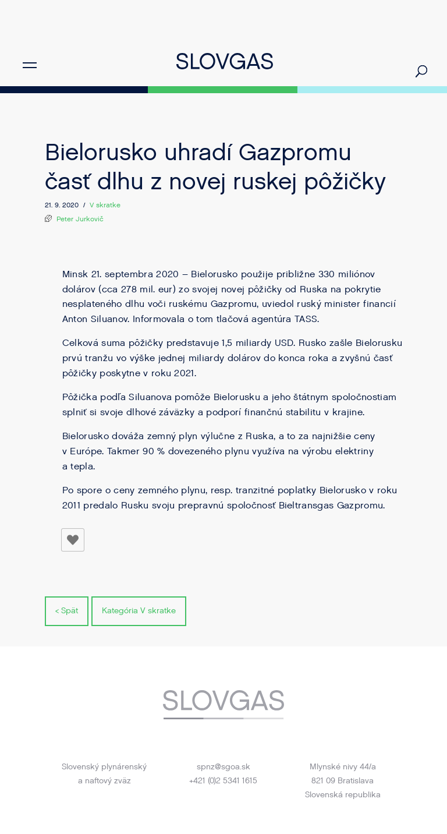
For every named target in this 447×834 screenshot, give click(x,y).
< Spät (66, 610)
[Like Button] (72, 540)
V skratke (105, 205)
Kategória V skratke (139, 610)
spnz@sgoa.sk (223, 766)
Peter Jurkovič (80, 219)
